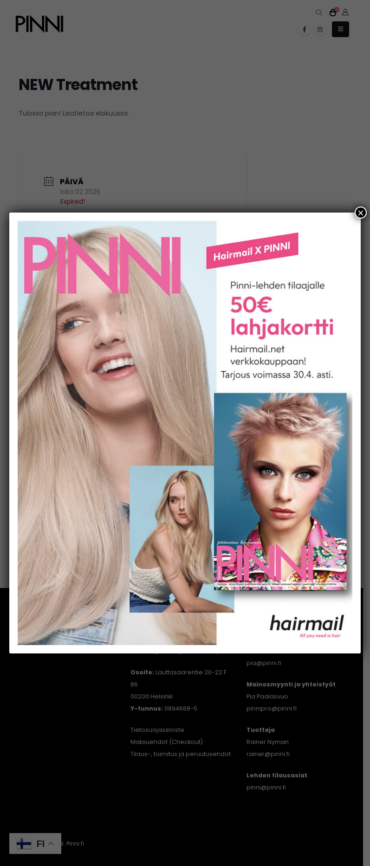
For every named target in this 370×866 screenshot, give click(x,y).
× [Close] (360, 213)
